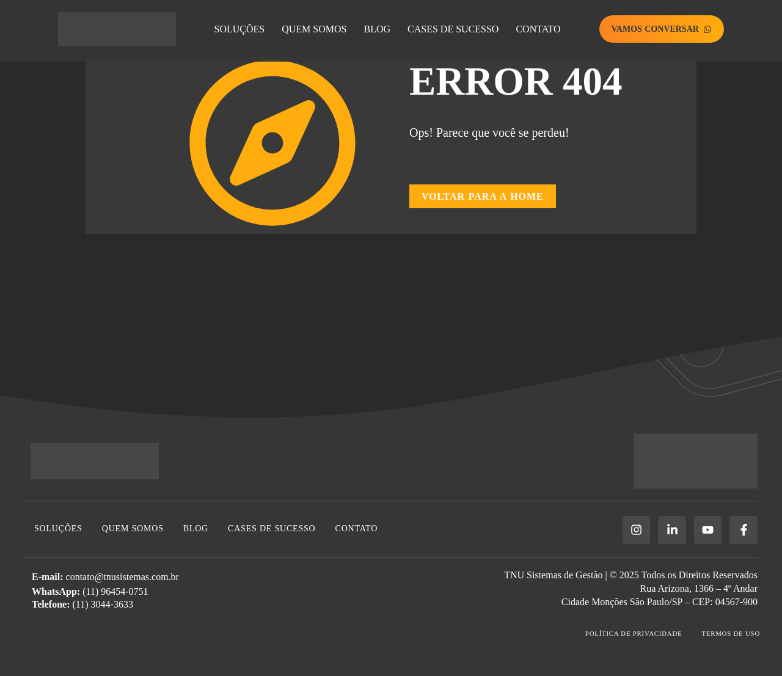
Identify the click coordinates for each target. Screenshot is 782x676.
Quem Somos (314, 29)
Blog (377, 29)
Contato (538, 29)
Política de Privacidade (632, 633)
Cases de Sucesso (453, 29)
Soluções (239, 29)
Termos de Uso (730, 633)
